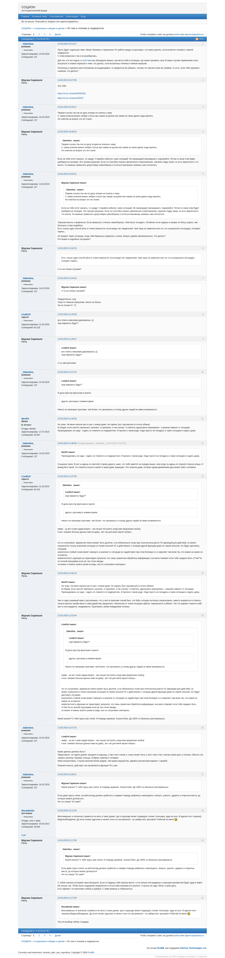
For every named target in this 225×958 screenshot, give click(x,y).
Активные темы (39, 16)
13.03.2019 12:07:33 (67, 728)
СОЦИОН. (28, 7)
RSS (201, 39)
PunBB (160, 948)
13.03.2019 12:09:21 (67, 774)
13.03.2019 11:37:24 (67, 372)
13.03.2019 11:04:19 (67, 278)
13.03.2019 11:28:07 (67, 339)
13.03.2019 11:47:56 (67, 476)
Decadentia (27, 810)
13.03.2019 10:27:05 (67, 80)
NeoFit (25, 418)
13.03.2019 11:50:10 (67, 573)
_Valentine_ (28, 43)
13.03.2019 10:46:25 (67, 131)
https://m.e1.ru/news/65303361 (72, 93)
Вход (83, 16)
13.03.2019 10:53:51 (67, 174)
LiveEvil (26, 314)
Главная (25, 16)
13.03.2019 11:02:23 (67, 248)
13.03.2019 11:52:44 (67, 615)
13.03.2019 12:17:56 (67, 898)
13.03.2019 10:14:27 (67, 44)
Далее (58, 34)
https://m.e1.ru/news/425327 (71, 98)
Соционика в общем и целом (49, 28)
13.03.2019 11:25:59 (67, 314)
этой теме (87, 60)
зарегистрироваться (194, 34)
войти (177, 34)
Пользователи (56, 16)
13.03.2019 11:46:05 (67, 443)
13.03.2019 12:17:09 (67, 840)
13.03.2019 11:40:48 (67, 418)
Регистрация (72, 16)
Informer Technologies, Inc (193, 948)
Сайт (23, 835)
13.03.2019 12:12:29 (67, 810)
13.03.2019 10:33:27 (67, 107)
